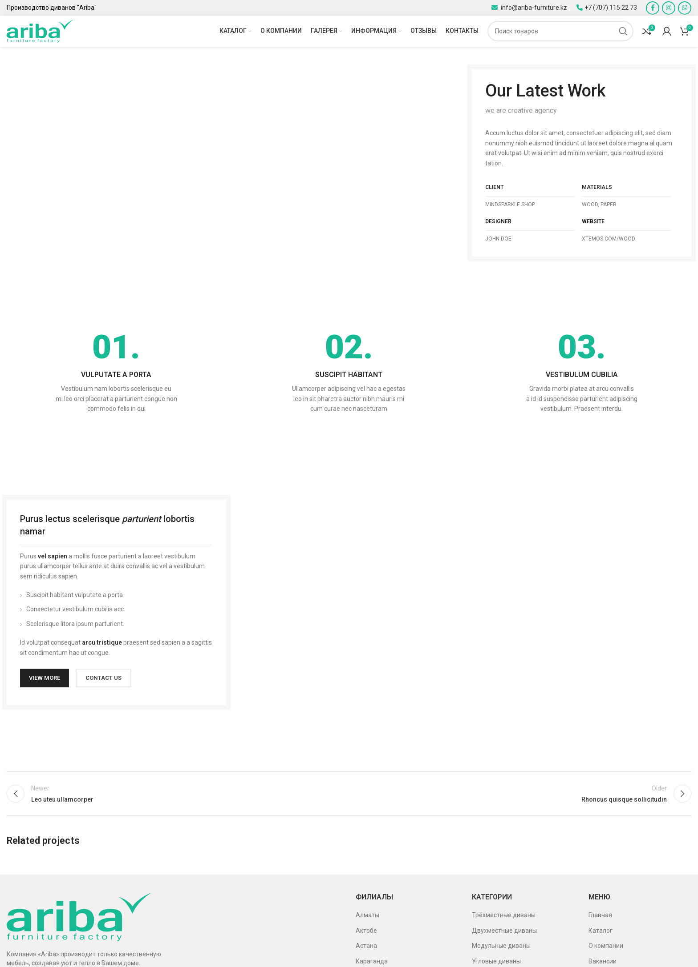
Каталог (600, 930)
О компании (605, 945)
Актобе (366, 930)
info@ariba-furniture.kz (533, 7)
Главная (600, 915)
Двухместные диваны (504, 930)
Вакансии (602, 961)
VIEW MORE (44, 677)
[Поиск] (560, 31)
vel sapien (52, 556)
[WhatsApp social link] (684, 8)
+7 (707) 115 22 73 (610, 7)
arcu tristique (102, 642)
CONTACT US (103, 677)
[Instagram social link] (668, 8)
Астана (366, 945)
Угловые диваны (496, 961)
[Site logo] (40, 30)
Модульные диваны (501, 945)
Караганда (372, 961)
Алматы (367, 915)
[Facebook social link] (652, 8)
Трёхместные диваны (504, 915)
